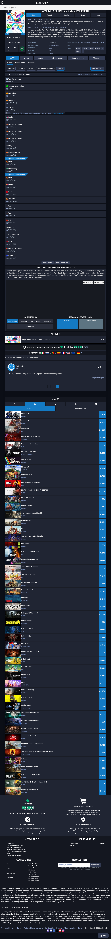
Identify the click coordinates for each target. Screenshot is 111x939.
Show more (47, 269)
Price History (20, 62)
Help (103, 935)
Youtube (101, 849)
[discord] (51, 936)
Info (33, 15)
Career (59, 934)
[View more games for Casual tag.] (85, 49)
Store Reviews (32, 880)
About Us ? (10, 849)
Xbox (8, 875)
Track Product (30, 332)
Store (10, 69)
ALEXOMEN (20, 372)
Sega (50, 48)
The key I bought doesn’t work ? (17, 855)
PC (8, 870)
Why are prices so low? (14, 853)
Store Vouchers (33, 870)
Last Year (24, 327)
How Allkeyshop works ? (15, 851)
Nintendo (10, 884)
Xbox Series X (95, 42)
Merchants (73, 851)
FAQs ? (9, 860)
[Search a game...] (55, 7)
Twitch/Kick (74, 849)
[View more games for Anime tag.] (78, 52)
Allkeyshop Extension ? (14, 862)
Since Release (12, 327)
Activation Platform (45, 69)
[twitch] (48, 936)
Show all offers (62, 269)
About (49, 15)
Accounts (31, 62)
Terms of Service (8, 934)
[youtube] (60, 936)
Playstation (11, 879)
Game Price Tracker (34, 872)
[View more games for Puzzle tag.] (91, 49)
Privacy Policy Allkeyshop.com (30, 934)
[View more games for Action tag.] (78, 49)
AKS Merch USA (33, 884)
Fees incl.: (96, 69)
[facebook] (54, 936)
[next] (23, 34)
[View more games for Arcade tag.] (98, 49)
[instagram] (63, 936)
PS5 (82, 42)
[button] (75, 103)
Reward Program (33, 874)
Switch (102, 42)
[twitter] (57, 936)
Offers (9, 62)
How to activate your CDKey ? (17, 858)
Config (66, 15)
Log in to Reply (98, 384)
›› (65, 392)
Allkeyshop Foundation (73, 934)
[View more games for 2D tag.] (102, 49)
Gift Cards (31, 876)
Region (20, 69)
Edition (30, 69)
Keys (59, 69)
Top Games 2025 (33, 882)
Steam (51, 53)
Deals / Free (32, 878)
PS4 (79, 42)
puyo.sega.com (54, 45)
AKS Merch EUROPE (34, 886)
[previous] (7, 34)
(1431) (74, 353)
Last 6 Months (36, 327)
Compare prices (58, 114)
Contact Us (49, 934)
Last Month (47, 327)
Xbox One (87, 42)
